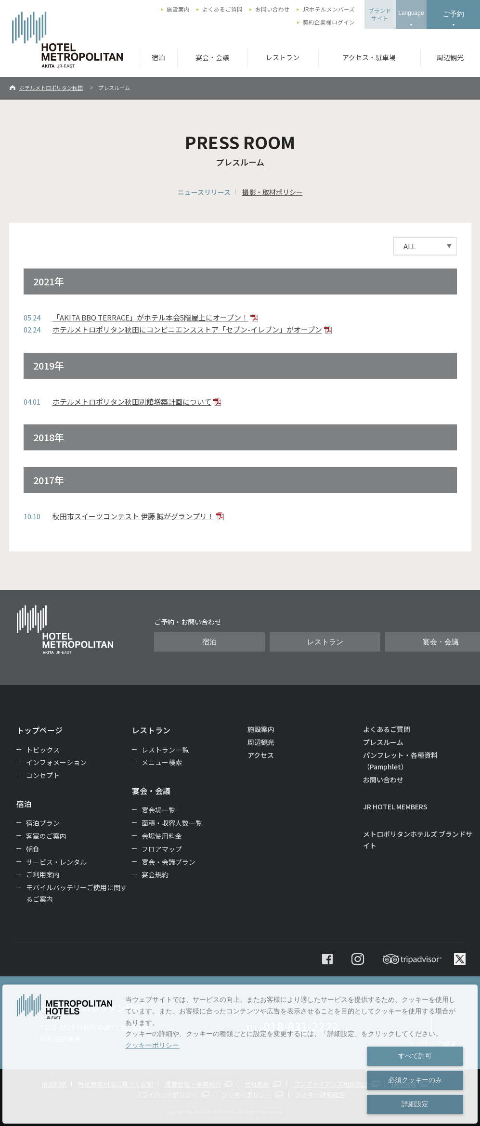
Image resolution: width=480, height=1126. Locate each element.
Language (411, 13)
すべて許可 (415, 1056)
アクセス (260, 755)
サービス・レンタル (56, 862)
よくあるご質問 (222, 9)
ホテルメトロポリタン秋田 (51, 87)
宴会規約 (155, 874)
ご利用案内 (43, 874)
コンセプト (43, 775)
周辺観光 (450, 57)
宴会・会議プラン (168, 862)
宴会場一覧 (158, 810)
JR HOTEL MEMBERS (395, 806)
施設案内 (178, 9)
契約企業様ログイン (329, 22)
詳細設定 (415, 1104)
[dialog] (240, 1054)
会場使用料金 (162, 836)
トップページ (39, 730)
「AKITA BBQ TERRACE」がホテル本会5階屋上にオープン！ (150, 317)
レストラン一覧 (165, 750)
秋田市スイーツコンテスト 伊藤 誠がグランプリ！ (133, 516)
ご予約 (453, 14)
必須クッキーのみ (415, 1080)
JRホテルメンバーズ (328, 9)
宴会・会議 (212, 57)
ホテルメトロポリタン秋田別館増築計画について (131, 402)
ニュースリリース (204, 192)
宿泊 (158, 57)
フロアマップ (162, 849)
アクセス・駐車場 (369, 57)
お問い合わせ (272, 9)
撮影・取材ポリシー (272, 192)
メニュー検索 (162, 762)
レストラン (282, 57)
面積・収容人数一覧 (172, 823)
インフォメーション (56, 762)
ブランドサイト (379, 14)
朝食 (32, 849)
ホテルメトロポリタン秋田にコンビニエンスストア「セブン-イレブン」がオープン (187, 329)
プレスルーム (383, 742)
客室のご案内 (46, 836)
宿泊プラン (43, 823)
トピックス (43, 750)
